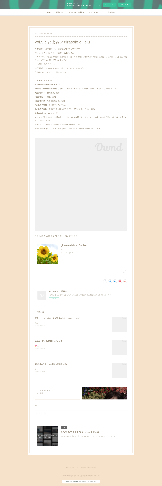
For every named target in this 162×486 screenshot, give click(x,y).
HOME (49, 12)
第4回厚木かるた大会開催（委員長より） (51, 364)
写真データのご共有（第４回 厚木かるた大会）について (57, 318)
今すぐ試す (109, 4)
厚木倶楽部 (111, 12)
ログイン (124, 4)
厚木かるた (60, 12)
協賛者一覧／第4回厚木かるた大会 (48, 341)
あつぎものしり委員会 (76, 12)
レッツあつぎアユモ (96, 12)
